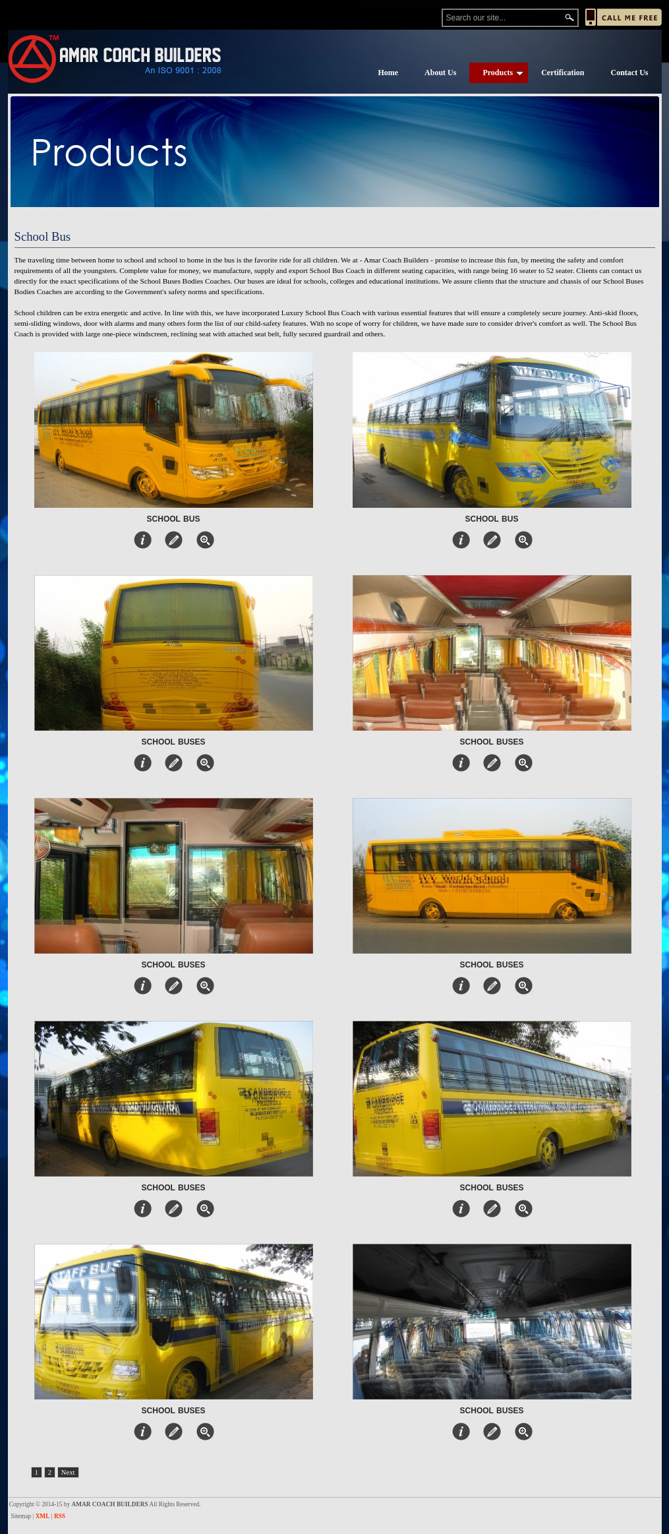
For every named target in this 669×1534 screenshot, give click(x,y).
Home (388, 72)
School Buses (174, 742)
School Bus (173, 519)
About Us (440, 72)
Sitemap (21, 1516)
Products (502, 72)
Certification (562, 72)
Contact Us (630, 72)
